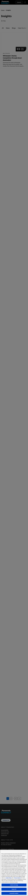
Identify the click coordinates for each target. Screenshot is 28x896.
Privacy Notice (17, 877)
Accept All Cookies (14, 893)
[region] (14, 873)
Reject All (14, 889)
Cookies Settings (14, 885)
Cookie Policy (8, 877)
